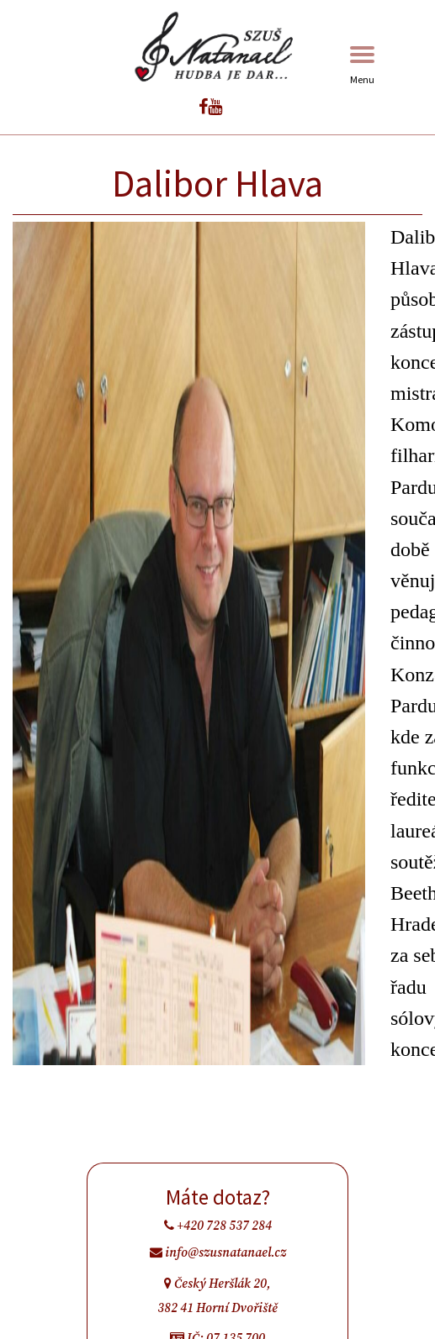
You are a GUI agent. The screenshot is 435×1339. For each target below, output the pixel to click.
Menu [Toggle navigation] (362, 66)
